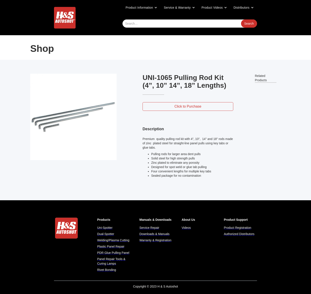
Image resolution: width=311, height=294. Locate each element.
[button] (142, 7)
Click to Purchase (188, 106)
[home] (65, 18)
